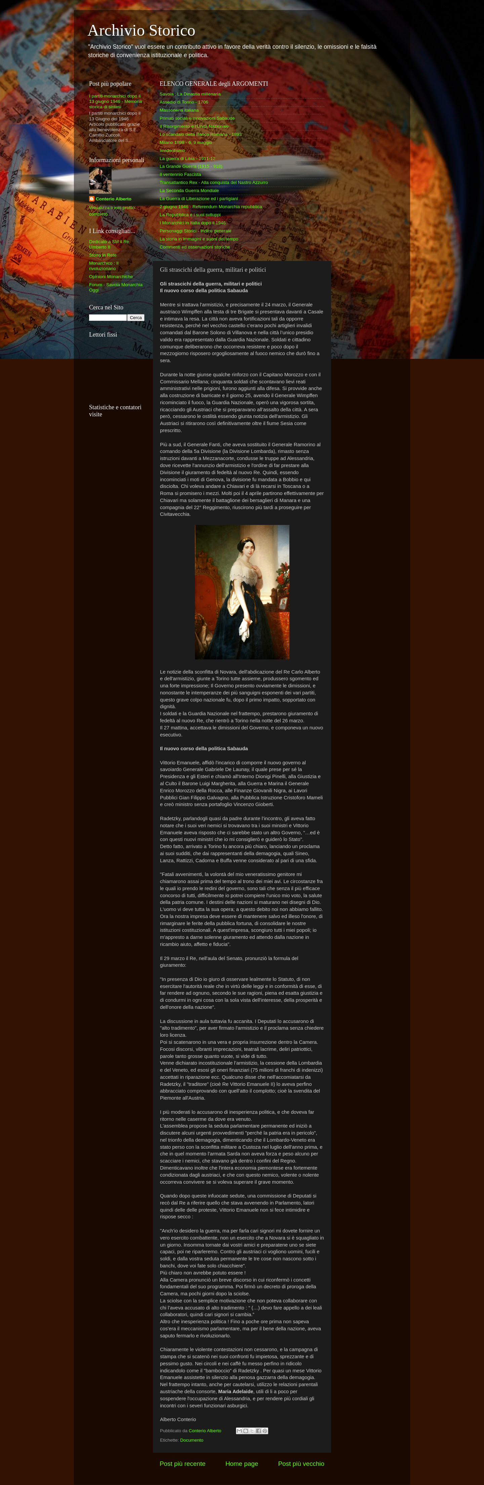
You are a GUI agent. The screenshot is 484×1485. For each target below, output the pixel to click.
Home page (242, 1463)
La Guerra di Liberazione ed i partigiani (199, 198)
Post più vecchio (301, 1463)
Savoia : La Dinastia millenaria (190, 94)
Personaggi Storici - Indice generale (196, 230)
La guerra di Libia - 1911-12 (187, 158)
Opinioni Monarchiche (111, 276)
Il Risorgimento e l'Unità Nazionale (194, 126)
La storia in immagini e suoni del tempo (199, 238)
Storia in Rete (103, 255)
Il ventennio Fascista (180, 174)
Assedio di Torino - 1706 (184, 102)
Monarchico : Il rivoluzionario (104, 266)
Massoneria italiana (179, 110)
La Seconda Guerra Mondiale (189, 190)
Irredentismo (172, 150)
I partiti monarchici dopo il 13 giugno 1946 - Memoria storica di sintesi (115, 101)
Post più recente (183, 1463)
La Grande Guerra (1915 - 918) (191, 166)
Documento (191, 1440)
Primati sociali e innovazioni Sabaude (197, 118)
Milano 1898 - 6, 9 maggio (186, 142)
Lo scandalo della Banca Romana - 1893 (201, 134)
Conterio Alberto (113, 198)
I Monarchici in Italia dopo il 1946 (193, 222)
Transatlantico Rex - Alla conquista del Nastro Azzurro (214, 182)
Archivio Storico (141, 30)
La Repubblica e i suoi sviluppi (190, 214)
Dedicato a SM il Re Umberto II (109, 244)
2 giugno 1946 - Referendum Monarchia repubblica (211, 206)
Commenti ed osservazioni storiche (195, 247)
